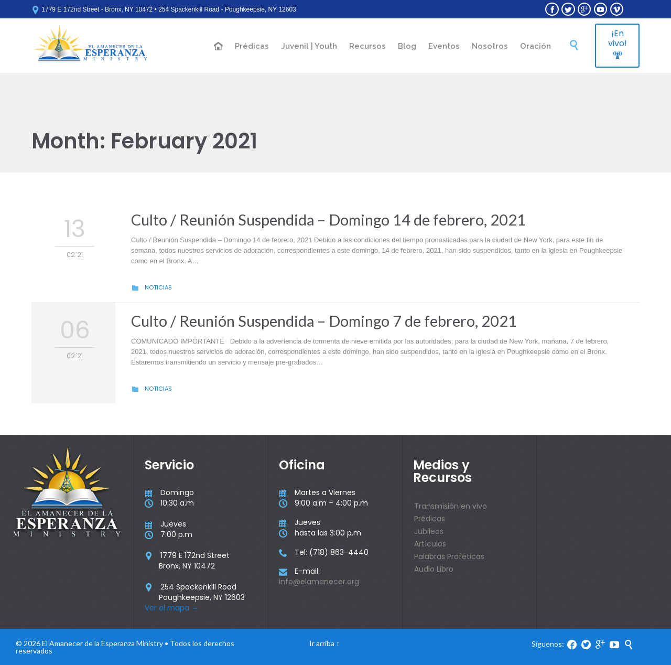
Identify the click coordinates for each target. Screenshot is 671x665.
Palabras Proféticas (449, 556)
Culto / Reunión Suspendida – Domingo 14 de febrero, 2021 (328, 219)
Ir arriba (321, 643)
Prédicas (429, 518)
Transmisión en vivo (450, 506)
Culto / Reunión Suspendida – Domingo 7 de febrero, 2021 (324, 321)
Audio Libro (433, 569)
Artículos (430, 544)
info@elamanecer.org (319, 581)
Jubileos (428, 531)
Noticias (158, 287)
